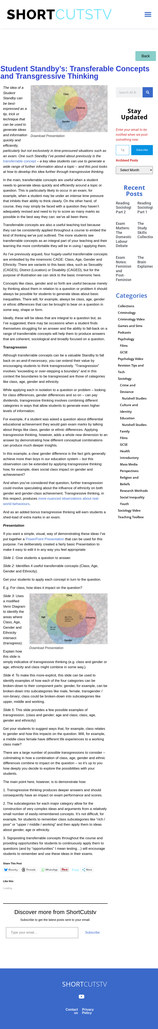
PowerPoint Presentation (45, 539)
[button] (147, 14)
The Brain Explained (145, 261)
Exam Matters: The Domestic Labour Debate (124, 234)
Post (75, 869)
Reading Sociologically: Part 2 (128, 207)
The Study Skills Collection (145, 230)
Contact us (72, 1011)
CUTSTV (84, 984)
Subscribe (92, 932)
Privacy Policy (88, 1011)
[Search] (148, 92)
